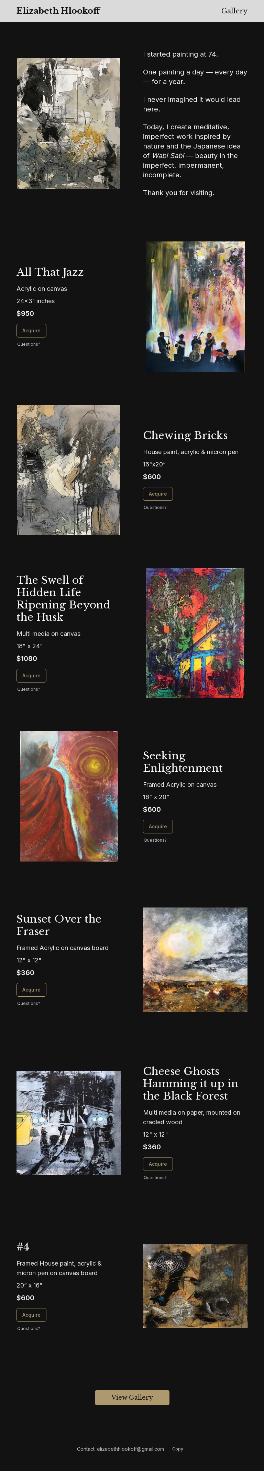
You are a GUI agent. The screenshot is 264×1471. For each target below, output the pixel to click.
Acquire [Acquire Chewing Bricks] (158, 494)
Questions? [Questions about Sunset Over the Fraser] (28, 1003)
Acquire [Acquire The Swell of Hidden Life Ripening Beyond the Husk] (31, 675)
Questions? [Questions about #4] (28, 1328)
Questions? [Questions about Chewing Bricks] (155, 507)
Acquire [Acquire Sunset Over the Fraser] (31, 990)
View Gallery (132, 1397)
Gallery (234, 11)
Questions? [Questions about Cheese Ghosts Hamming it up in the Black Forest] (155, 1177)
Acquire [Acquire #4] (31, 1315)
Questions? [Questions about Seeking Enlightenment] (155, 840)
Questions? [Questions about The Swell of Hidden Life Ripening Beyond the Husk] (28, 689)
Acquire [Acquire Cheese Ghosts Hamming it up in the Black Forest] (158, 1164)
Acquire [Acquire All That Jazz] (31, 330)
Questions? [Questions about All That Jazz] (28, 344)
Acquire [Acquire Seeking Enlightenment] (158, 826)
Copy (177, 1448)
